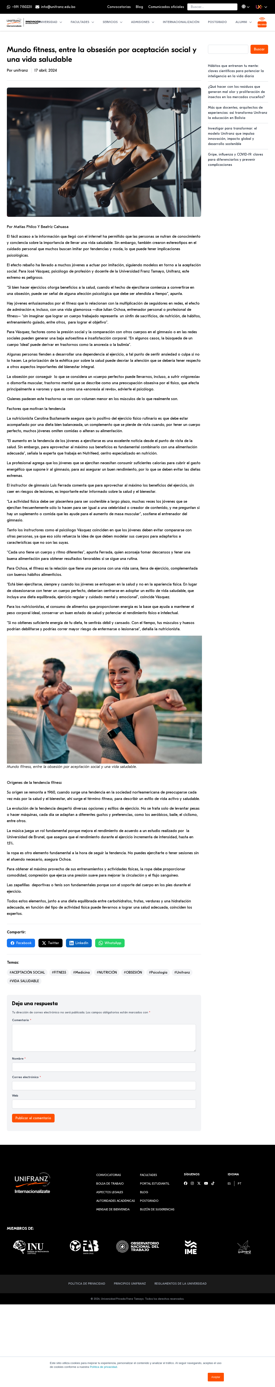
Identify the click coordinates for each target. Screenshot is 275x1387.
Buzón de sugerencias (157, 1209)
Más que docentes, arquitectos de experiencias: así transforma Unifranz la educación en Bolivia (237, 113)
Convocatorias (119, 7)
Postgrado (217, 22)
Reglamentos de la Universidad (180, 1283)
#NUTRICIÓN (107, 972)
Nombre (19, 1058)
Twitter (50, 943)
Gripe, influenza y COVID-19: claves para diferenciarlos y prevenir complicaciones (235, 160)
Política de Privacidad (86, 1283)
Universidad (50, 22)
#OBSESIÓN (133, 972)
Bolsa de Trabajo (110, 1183)
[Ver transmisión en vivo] (262, 22)
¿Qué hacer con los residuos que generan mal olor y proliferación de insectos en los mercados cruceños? (236, 92)
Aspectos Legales (109, 1192)
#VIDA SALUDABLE (24, 981)
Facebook (21, 943)
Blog (139, 7)
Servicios (113, 22)
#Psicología (158, 972)
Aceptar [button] (215, 1377)
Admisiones (143, 22)
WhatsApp (110, 943)
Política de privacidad (103, 1367)
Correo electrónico (26, 1077)
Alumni (243, 22)
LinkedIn (78, 943)
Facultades (83, 22)
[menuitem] (229, 1183)
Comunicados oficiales (166, 7)
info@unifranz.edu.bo (58, 7)
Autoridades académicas (115, 1201)
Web (15, 1095)
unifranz (21, 70)
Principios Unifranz (130, 1283)
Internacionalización (181, 22)
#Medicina (81, 972)
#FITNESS (59, 972)
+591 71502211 (22, 7)
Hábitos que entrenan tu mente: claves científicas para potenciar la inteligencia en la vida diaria (236, 71)
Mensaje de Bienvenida (113, 1209)
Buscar (259, 49)
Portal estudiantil (154, 1183)
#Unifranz (182, 972)
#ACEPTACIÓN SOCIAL (27, 972)
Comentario (21, 1020)
